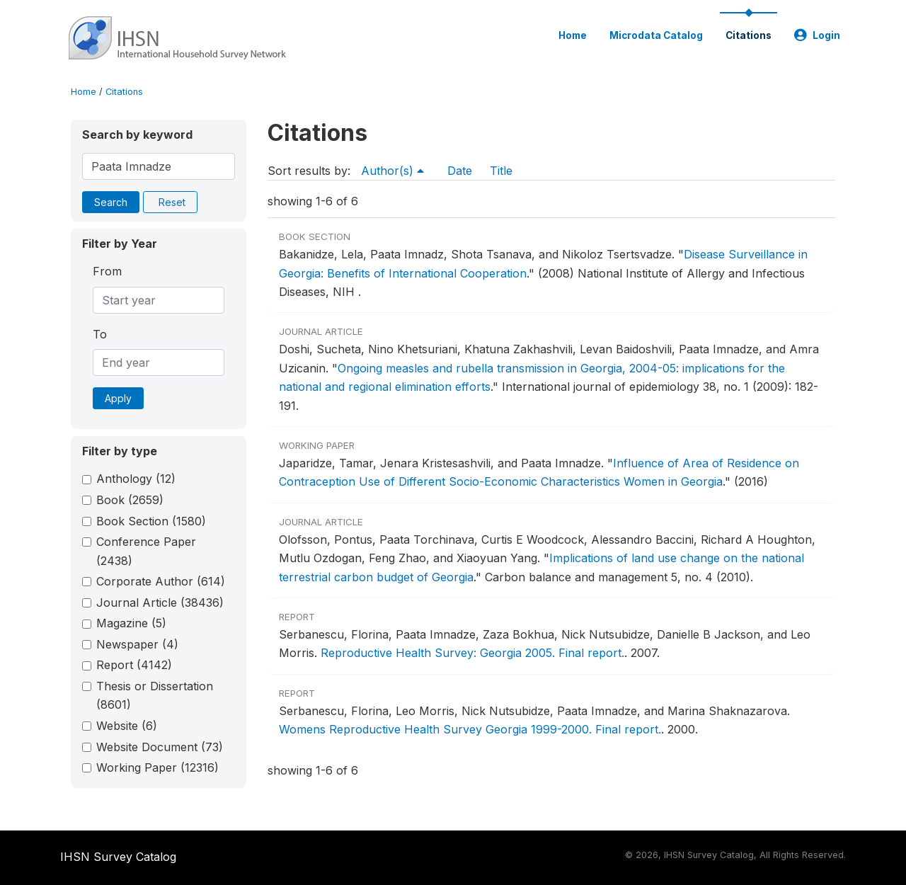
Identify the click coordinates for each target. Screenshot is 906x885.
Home (572, 35)
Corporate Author (160, 581)
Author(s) (392, 171)
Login (817, 35)
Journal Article (160, 602)
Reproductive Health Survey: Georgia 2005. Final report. (472, 653)
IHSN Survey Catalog (118, 857)
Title (501, 171)
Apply (118, 398)
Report (134, 665)
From (107, 271)
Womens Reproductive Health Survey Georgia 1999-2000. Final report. (470, 729)
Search (110, 202)
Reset (172, 202)
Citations (749, 35)
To (100, 334)
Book (130, 500)
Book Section (151, 521)
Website (126, 726)
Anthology (136, 479)
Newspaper (137, 644)
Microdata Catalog (656, 35)
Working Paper (157, 767)
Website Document (159, 747)
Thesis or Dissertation (154, 695)
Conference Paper (146, 551)
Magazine (131, 623)
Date (459, 171)
